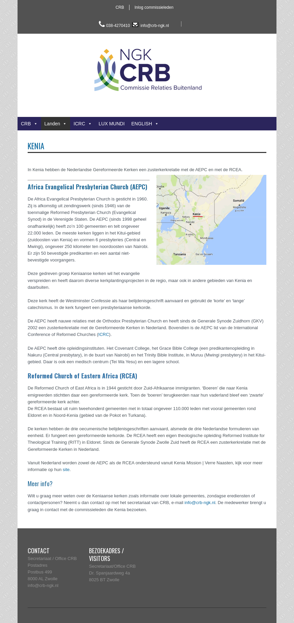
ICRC (83, 123)
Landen (56, 123)
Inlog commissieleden (154, 7)
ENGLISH (145, 123)
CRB (120, 7)
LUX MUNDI (112, 123)
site (66, 469)
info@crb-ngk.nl (154, 25)
